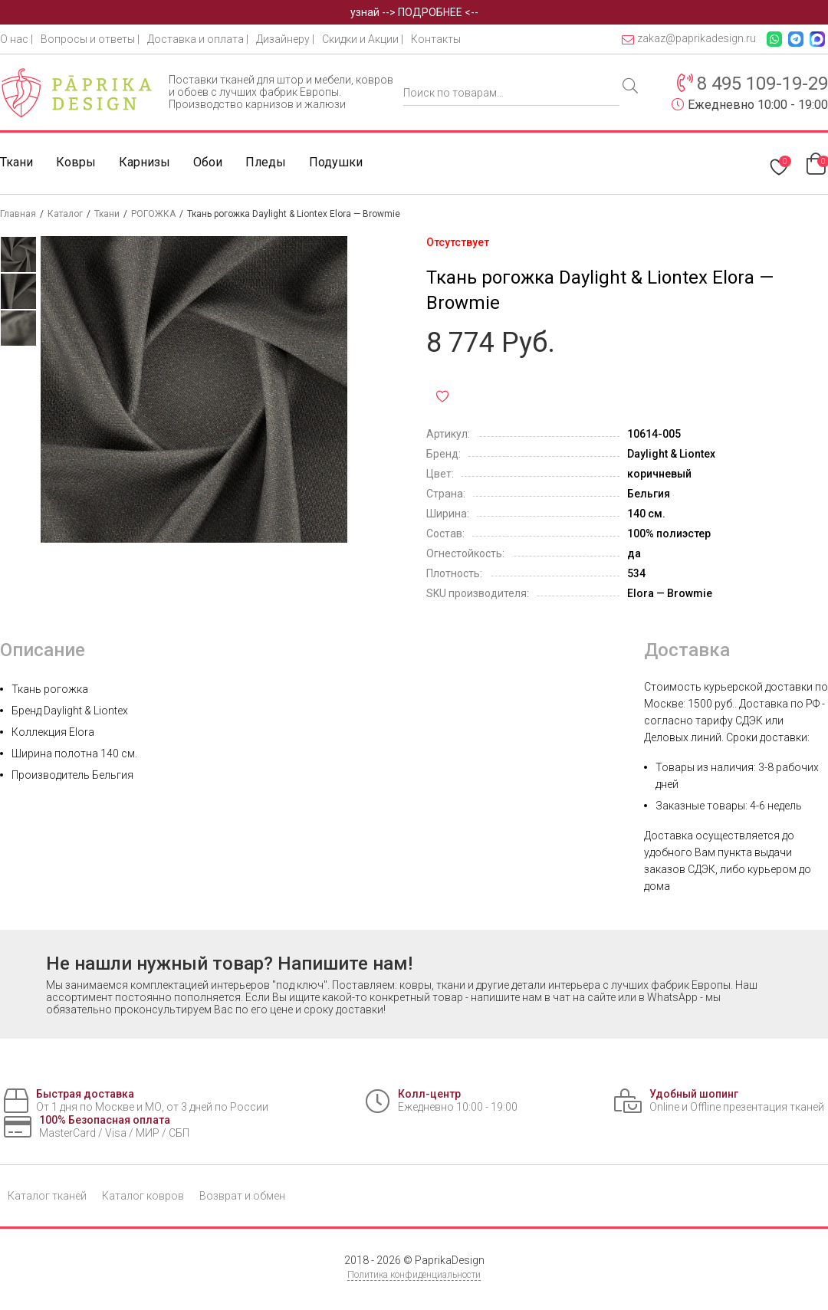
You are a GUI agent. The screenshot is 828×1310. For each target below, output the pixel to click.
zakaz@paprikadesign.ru (689, 38)
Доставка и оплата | (197, 39)
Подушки (336, 162)
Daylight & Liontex (671, 454)
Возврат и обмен (242, 1196)
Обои (207, 162)
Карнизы (144, 162)
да (634, 553)
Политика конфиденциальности (414, 1274)
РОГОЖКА (153, 213)
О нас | (16, 39)
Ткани (16, 162)
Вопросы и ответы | (90, 39)
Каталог (65, 213)
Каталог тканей (47, 1196)
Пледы (265, 162)
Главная (18, 213)
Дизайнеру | (285, 39)
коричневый (659, 474)
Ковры (76, 162)
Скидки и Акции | (362, 39)
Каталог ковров (143, 1196)
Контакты (436, 39)
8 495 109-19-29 (762, 83)
